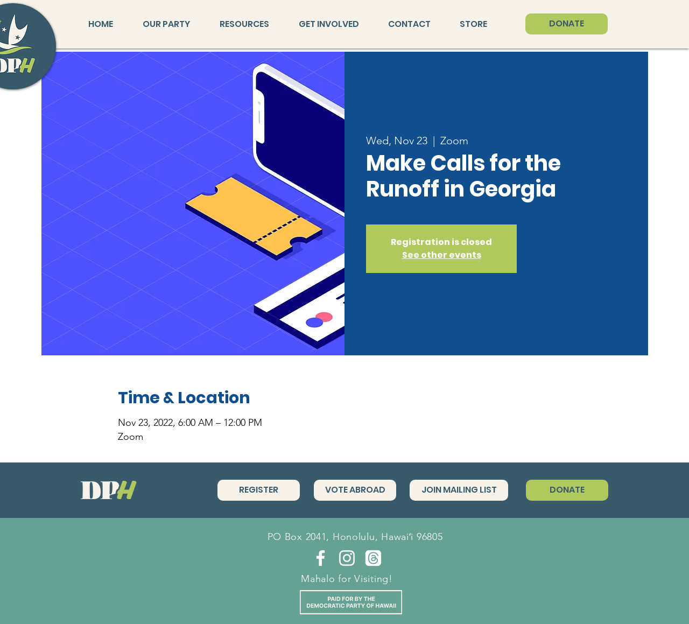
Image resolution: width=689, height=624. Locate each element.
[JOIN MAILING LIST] (459, 490)
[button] (173, 24)
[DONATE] (566, 23)
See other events (441, 255)
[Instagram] (346, 558)
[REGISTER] (258, 490)
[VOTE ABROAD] (355, 490)
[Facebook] (320, 558)
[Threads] (373, 558)
